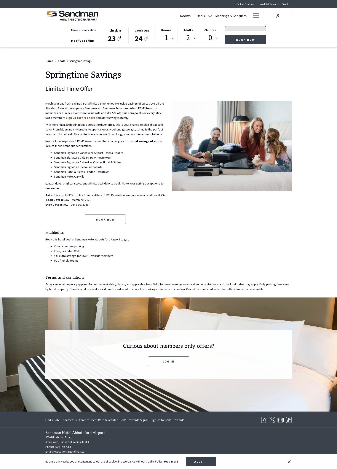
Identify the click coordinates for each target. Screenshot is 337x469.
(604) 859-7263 (62, 447)
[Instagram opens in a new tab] (281, 419)
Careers (84, 420)
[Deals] (159, 15)
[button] (115, 35)
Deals (61, 61)
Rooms (166, 30)
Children (210, 30)
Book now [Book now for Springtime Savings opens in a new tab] (105, 219)
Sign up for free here (80, 118)
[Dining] (216, 15)
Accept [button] (200, 462)
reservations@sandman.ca (69, 451)
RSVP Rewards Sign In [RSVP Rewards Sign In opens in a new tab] (135, 420)
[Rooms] (144, 15)
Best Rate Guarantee (104, 420)
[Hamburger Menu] (254, 15)
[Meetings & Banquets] (189, 15)
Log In (168, 361)
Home (49, 61)
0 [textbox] (210, 37)
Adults (188, 30)
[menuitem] (53, 420)
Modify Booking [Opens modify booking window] (82, 41)
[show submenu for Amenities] (247, 15)
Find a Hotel (53, 420)
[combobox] (166, 38)
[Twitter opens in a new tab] (272, 419)
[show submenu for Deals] (169, 15)
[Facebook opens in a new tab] (264, 419)
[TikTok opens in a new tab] (289, 419)
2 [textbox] (188, 37)
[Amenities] (234, 15)
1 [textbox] (166, 37)
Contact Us (70, 420)
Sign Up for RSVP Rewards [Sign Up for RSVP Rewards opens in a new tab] (167, 420)
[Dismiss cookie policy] (289, 461)
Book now (251, 40)
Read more (170, 461)
